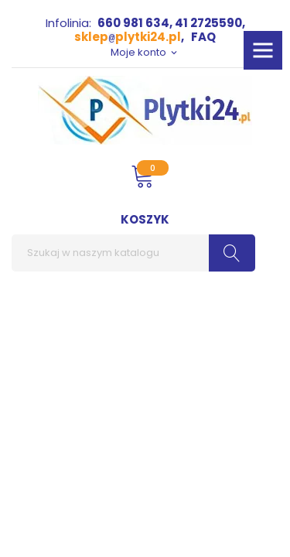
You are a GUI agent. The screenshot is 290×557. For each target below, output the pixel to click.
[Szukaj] (133, 253)
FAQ (203, 37)
